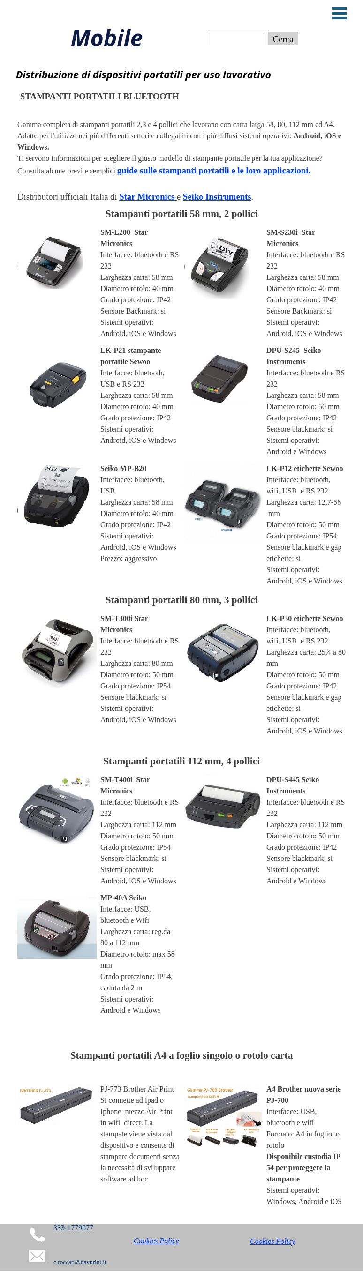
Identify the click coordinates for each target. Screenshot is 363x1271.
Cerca (283, 39)
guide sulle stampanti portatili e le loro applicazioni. (213, 170)
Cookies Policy (156, 1241)
